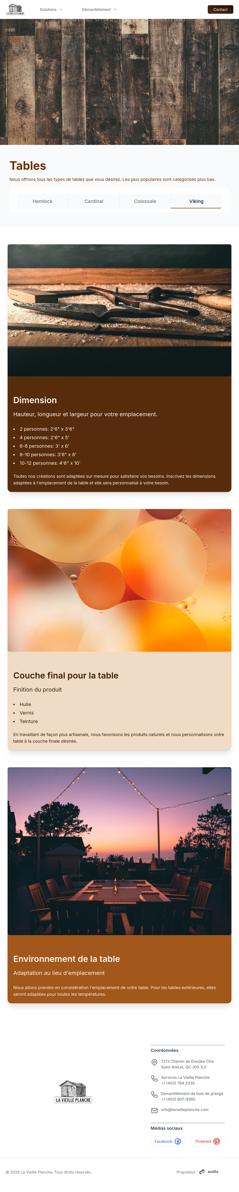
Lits (119, 101)
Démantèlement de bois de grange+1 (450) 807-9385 (192, 1096)
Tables (119, 88)
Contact (220, 9)
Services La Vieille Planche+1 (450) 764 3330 (185, 1080)
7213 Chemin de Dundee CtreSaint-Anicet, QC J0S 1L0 (187, 1064)
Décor (119, 113)
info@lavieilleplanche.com (185, 1109)
